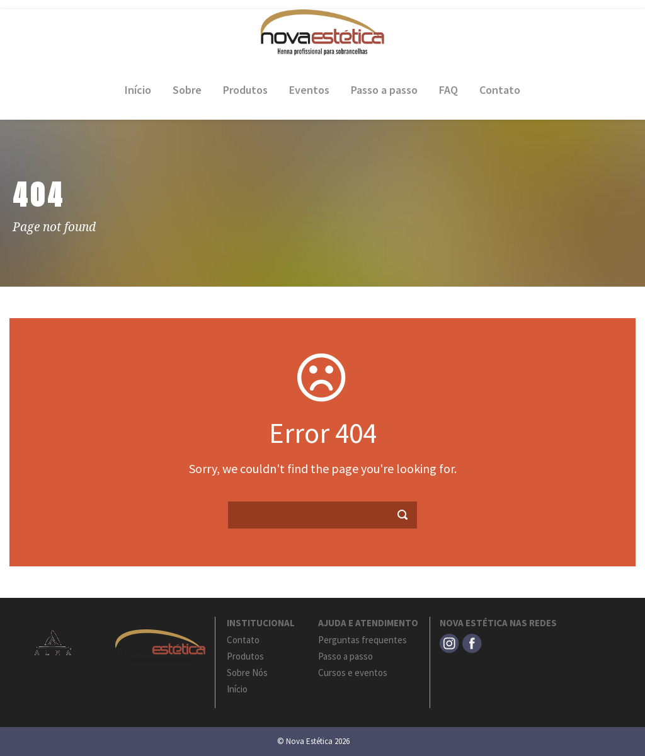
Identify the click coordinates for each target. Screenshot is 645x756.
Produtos (245, 90)
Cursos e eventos (352, 673)
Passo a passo (384, 90)
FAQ (448, 90)
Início (138, 90)
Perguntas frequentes (362, 640)
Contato (499, 90)
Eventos (309, 90)
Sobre (187, 90)
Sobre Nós (247, 673)
